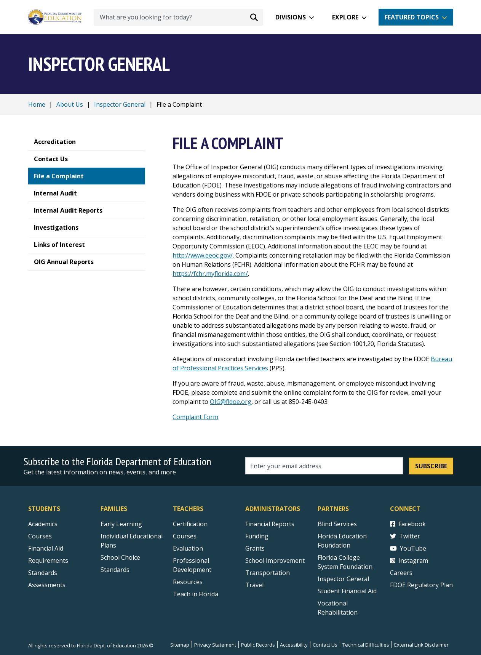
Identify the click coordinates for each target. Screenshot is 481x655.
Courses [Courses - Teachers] (185, 536)
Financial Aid (45, 548)
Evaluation (188, 548)
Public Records (258, 644)
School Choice (120, 557)
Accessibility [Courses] (294, 644)
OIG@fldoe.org (230, 401)
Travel (254, 585)
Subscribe (431, 466)
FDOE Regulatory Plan (421, 585)
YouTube (408, 548)
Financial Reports (269, 524)
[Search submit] (254, 17)
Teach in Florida (195, 594)
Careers (401, 573)
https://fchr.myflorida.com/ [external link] (210, 273)
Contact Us (325, 644)
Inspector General (119, 104)
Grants (255, 548)
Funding (256, 536)
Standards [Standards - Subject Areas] (42, 573)
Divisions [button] (290, 17)
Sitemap (179, 644)
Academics (43, 524)
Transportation (267, 573)
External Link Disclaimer (421, 644)
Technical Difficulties (365, 644)
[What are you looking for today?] (178, 17)
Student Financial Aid (347, 591)
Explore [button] (345, 17)
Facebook (408, 524)
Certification (190, 524)
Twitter (405, 536)
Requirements (48, 560)
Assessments (47, 585)
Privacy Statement (215, 644)
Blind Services (337, 524)
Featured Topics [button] (412, 17)
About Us (69, 104)
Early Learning (121, 524)
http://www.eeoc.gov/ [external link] (203, 255)
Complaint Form (195, 417)
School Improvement (275, 560)
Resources (188, 582)
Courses (40, 536)
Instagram (409, 560)
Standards (115, 569)
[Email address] (324, 465)
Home (36, 104)
